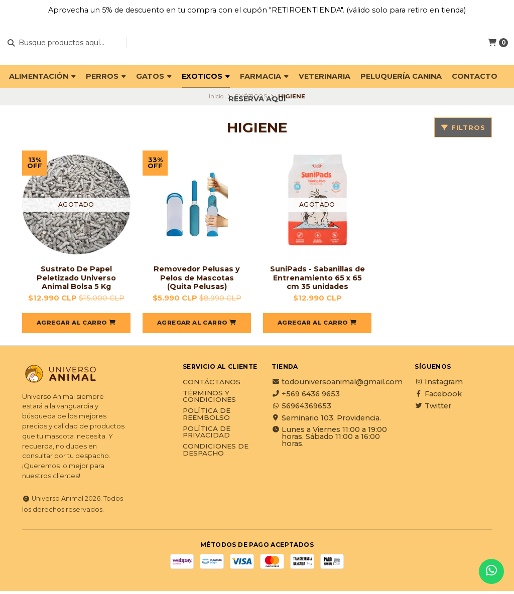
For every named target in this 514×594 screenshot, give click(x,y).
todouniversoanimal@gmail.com (337, 384)
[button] (76, 326)
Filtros (463, 127)
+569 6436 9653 (306, 396)
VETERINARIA (324, 76)
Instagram (439, 384)
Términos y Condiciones (209, 399)
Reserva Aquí (257, 98)
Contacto (474, 76)
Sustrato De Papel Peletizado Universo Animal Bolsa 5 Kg (76, 279)
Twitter (433, 408)
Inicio (216, 96)
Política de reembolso (206, 417)
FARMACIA (264, 76)
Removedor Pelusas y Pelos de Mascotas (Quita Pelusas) (197, 279)
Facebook (438, 396)
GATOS (154, 76)
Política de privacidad (206, 435)
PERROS (106, 76)
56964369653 (301, 408)
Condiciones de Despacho (215, 453)
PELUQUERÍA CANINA (401, 76)
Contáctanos (211, 385)
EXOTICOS (206, 76)
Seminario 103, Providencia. (326, 420)
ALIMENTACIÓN (42, 76)
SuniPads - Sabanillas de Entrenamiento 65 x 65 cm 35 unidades (317, 279)
